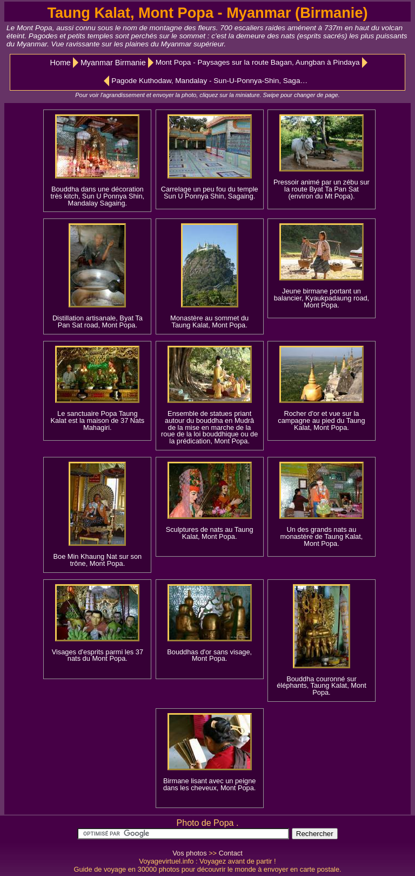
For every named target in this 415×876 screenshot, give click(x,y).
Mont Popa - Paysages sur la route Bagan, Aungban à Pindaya (258, 62)
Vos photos (189, 853)
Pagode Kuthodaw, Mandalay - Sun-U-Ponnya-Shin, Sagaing (210, 81)
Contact (231, 853)
